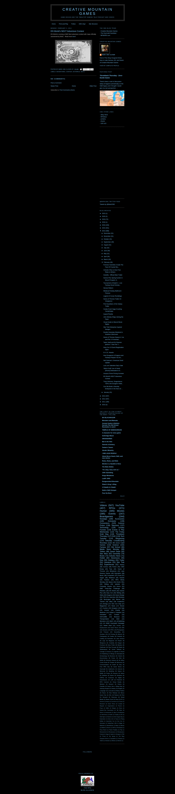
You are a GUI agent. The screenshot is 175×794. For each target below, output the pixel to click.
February (107, 262)
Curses (121, 701)
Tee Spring (112, 736)
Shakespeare (103, 649)
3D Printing (111, 634)
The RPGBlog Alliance (87, 788)
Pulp (121, 729)
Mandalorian (110, 725)
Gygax (102, 578)
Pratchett (119, 679)
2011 (104, 402)
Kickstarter (112, 521)
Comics (105, 567)
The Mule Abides (108, 467)
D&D (117, 619)
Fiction (114, 567)
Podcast (106, 632)
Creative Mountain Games (87, 11)
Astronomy (104, 714)
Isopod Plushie (108, 314)
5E (122, 699)
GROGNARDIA (107, 438)
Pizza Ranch (103, 729)
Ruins (120, 708)
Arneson (102, 701)
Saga (107, 734)
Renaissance (112, 732)
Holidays (111, 560)
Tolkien (102, 551)
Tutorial (102, 601)
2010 (104, 404)
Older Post (93, 86)
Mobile (103, 727)
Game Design (119, 595)
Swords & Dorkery (108, 444)
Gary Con (109, 593)
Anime (101, 712)
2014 (104, 231)
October (106, 239)
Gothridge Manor (108, 436)
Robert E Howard (115, 612)
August (106, 245)
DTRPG (103, 119)
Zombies (102, 634)
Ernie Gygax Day (118, 716)
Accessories (119, 519)
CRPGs (102, 677)
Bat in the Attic (107, 441)
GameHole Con (110, 721)
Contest (69, 71)
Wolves (114, 740)
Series (122, 673)
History (122, 564)
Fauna (117, 719)
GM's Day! (82, 24)
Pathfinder (103, 647)
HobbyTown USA (112, 723)
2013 (104, 396)
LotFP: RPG (106, 478)
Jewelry (113, 688)
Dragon (120, 643)
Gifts (123, 627)
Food (119, 575)
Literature (107, 562)
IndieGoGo (111, 669)
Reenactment (103, 732)
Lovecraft (111, 690)
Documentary (104, 658)
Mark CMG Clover (108, 54)
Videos (103, 505)
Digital (120, 677)
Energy (105, 604)
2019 (104, 219)
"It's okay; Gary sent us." (110, 470)
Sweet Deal (107, 625)
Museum (117, 617)
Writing (119, 593)
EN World (76, 71)
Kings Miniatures (108, 475)
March (106, 259)
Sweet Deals (115, 551)
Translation (113, 738)
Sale (122, 608)
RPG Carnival (104, 682)
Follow (73, 24)
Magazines (103, 606)
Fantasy (103, 547)
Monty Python (120, 690)
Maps (117, 725)
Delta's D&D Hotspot (109, 490)
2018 (104, 222)
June (105, 250)
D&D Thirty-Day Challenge (110, 588)
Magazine (111, 640)
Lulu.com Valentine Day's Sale (113, 365)
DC (122, 714)
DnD (114, 536)
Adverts (120, 634)
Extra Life (110, 719)
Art (114, 543)
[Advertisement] (109, 162)
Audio (110, 714)
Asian (107, 701)
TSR (104, 597)
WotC (83, 71)
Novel (122, 651)
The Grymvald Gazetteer (109, 33)
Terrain (122, 606)
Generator (102, 723)
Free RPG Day (105, 666)
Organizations (111, 706)
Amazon (111, 684)
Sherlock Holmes (111, 660)
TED (123, 734)
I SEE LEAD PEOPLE (109, 453)
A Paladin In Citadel (109, 487)
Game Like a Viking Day (114, 686)
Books (102, 556)
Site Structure (93, 24)
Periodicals (120, 727)
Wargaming (120, 538)
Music (102, 575)
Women (120, 740)
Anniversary (108, 712)
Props (101, 708)
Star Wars (104, 554)
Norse (108, 727)
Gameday (116, 554)
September (107, 242)
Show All (122, 496)
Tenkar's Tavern (107, 447)
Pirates (120, 640)
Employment (103, 627)
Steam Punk (109, 699)
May (105, 253)
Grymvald (102, 669)
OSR (113, 727)
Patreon (116, 695)
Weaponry (103, 643)
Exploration (103, 719)
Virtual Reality (117, 682)
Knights (120, 688)
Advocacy (119, 662)
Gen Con (119, 721)
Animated (119, 653)
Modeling (111, 671)
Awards (122, 578)
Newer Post (54, 86)
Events (112, 513)
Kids (120, 658)
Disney (109, 651)
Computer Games (106, 586)
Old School (115, 547)
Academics (120, 601)
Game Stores (117, 666)
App (115, 712)
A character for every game (111, 433)
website (117, 584)
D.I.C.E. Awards (108, 352)
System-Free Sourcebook (107, 710)
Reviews (121, 597)
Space (111, 582)
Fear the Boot (106, 493)
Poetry (108, 673)
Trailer (121, 560)
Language (103, 690)
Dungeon (115, 608)
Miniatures (113, 571)
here (73, 36)
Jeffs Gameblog (107, 472)
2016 (104, 225)
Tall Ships (119, 710)
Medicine (103, 612)
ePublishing (120, 621)
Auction (105, 608)
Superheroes (109, 564)
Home (54, 24)
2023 (104, 213)
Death (114, 664)
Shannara (114, 697)
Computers (110, 575)
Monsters (103, 621)
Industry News (114, 556)
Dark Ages (102, 716)
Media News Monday (109, 549)
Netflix (101, 673)
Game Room (114, 627)
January (106, 392)
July (105, 248)
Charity (117, 610)
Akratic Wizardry (108, 450)
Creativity (111, 643)
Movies (120, 511)
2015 (104, 228)
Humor (103, 511)
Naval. (104, 692)
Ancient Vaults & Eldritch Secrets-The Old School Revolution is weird (110, 425)
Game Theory (111, 703)
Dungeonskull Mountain (110, 481)
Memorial (102, 671)
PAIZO (103, 121)
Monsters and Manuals (110, 420)
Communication (104, 664)
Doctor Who (120, 582)
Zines (117, 699)
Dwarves (109, 716)
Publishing (105, 653)
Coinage (102, 651)
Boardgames (106, 516)
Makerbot (102, 725)
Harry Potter (111, 645)
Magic (120, 723)
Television (115, 525)
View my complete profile (109, 65)
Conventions (104, 523)
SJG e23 (103, 123)
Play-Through (112, 647)
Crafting (102, 638)
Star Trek (120, 562)
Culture (120, 656)
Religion (114, 708)
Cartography (103, 636)
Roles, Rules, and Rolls (110, 461)
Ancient (106, 610)
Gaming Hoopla (104, 688)
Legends (116, 651)
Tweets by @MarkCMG (107, 204)
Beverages (107, 599)
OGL (110, 695)
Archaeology (103, 656)
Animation (103, 614)
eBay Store (104, 115)
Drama (119, 684)
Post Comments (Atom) (67, 90)
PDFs (112, 630)
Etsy (120, 664)
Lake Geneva (120, 638)
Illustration (110, 638)
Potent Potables (113, 729)
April (105, 256)
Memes (122, 725)
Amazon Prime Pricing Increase (113, 373)
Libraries (104, 630)
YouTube (119, 505)
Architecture (121, 712)
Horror (119, 586)
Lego (103, 640)
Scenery (115, 673)
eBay (111, 601)
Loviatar (120, 703)
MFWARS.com (105, 35)
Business (112, 656)
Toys (110, 569)
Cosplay (117, 714)
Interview (112, 597)
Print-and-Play (63, 24)
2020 (104, 216)
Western (102, 684)
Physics (120, 706)
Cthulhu (118, 625)
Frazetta (102, 686)
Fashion (106, 580)
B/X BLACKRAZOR (108, 417)
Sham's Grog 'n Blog (109, 484)
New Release (113, 692)
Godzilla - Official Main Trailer (112, 275)
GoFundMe (103, 617)
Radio (120, 647)
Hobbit (102, 558)
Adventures (60, 71)
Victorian (107, 740)
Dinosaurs (102, 703)
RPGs (112, 508)
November (107, 236)
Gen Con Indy (116, 604)
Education (118, 573)
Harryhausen (103, 679)
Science (115, 545)
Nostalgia (103, 519)
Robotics (102, 591)
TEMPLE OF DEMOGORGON (112, 430)
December (107, 233)
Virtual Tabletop (116, 649)
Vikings (112, 653)
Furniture (102, 645)
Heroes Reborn (108, 288)
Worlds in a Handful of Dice (111, 464)
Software (104, 675)
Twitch (101, 740)
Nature (120, 671)
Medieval (112, 578)
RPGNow (104, 117)
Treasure (120, 738)
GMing (106, 584)
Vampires (119, 675)
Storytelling (117, 632)
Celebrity (119, 636)
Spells (112, 734)
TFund (104, 736)
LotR (112, 679)
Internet (120, 669)
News (113, 606)
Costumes (111, 677)
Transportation (104, 619)
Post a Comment (56, 83)
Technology (104, 527)
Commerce (114, 701)
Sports (112, 675)
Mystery (120, 645)
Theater (112, 662)
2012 (104, 399)
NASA (101, 660)
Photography (120, 630)
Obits (101, 595)
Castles (112, 636)
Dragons (109, 595)
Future (113, 658)
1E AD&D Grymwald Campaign (113, 623)
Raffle (107, 708)
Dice (101, 560)
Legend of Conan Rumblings (112, 296)
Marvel (118, 599)
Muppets (102, 706)
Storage (118, 734)
